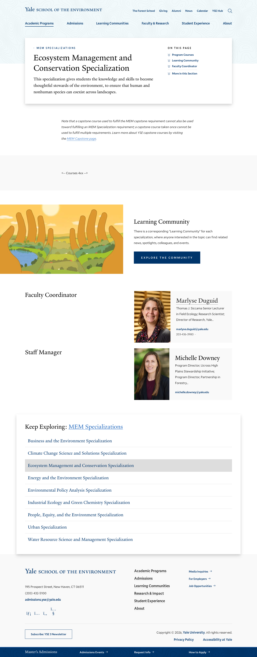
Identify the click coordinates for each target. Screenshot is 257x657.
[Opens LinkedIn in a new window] (28, 613)
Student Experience (196, 23)
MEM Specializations (56, 48)
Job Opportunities (200, 586)
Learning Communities (112, 23)
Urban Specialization (47, 527)
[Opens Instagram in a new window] (37, 613)
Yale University (194, 632)
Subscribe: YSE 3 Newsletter (48, 634)
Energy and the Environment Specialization (68, 478)
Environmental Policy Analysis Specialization (70, 490)
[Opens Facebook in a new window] (45, 613)
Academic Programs (39, 23)
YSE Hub (217, 10)
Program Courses (183, 54)
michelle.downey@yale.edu (192, 392)
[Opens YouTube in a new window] (53, 611)
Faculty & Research (155, 23)
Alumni (176, 10)
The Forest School (143, 10)
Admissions (75, 23)
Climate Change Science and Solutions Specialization (77, 453)
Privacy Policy (184, 639)
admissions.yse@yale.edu (43, 599)
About (227, 23)
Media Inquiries (198, 571)
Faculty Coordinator (184, 66)
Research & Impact (149, 593)
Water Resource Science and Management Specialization (80, 539)
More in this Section (184, 73)
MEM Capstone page (81, 138)
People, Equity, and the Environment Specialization (75, 514)
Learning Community (185, 60)
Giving (163, 10)
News (189, 10)
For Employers (198, 579)
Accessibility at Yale (217, 639)
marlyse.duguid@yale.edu (192, 329)
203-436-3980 (185, 334)
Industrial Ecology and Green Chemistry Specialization (79, 502)
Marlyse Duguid (197, 300)
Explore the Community (167, 257)
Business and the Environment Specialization (70, 441)
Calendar (202, 10)
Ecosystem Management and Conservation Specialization (81, 465)
